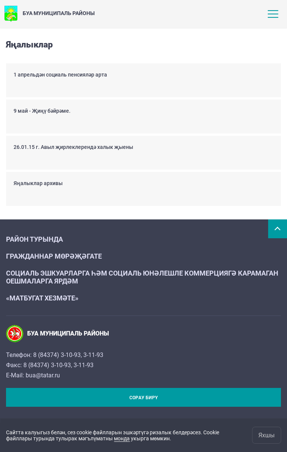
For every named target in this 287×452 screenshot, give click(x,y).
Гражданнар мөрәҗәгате (54, 256)
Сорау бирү (143, 397)
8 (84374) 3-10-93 (57, 355)
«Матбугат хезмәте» (42, 298)
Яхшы (266, 435)
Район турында (34, 239)
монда (122, 438)
